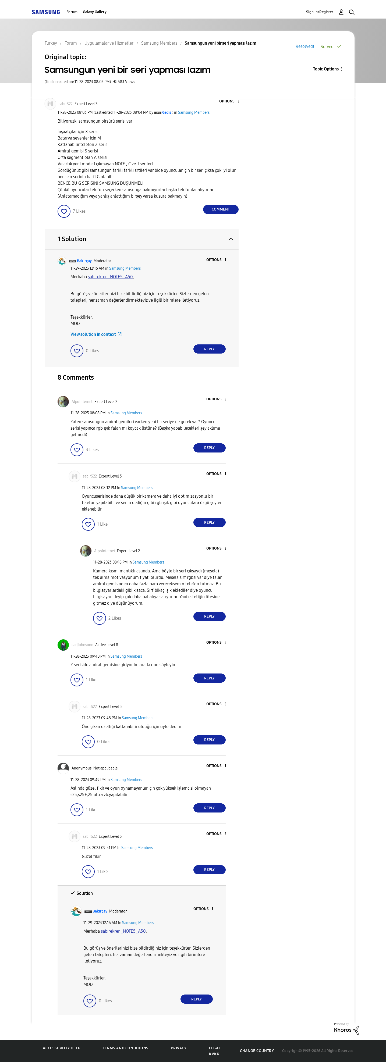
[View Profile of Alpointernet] (82, 402)
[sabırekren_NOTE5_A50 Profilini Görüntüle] (110, 276)
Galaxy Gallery (95, 12)
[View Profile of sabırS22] (66, 104)
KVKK (214, 1054)
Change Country (257, 1051)
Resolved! (305, 46)
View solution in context (93, 334)
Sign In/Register (319, 12)
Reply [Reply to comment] (209, 349)
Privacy (178, 1048)
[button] (229, 101)
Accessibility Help (61, 1048)
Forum (71, 12)
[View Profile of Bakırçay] (84, 261)
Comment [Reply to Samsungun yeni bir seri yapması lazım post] (221, 209)
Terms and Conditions (125, 1048)
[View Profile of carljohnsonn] (82, 645)
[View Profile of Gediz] (166, 112)
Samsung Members (194, 112)
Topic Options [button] (326, 69)
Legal (215, 1048)
